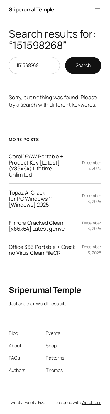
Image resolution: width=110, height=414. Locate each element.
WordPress (91, 402)
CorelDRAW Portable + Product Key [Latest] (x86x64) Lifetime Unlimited (36, 165)
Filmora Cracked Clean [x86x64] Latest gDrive (37, 226)
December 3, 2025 (91, 165)
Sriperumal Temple (31, 9)
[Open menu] (97, 9)
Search (83, 65)
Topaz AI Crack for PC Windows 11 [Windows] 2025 (31, 198)
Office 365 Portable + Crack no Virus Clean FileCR (42, 250)
